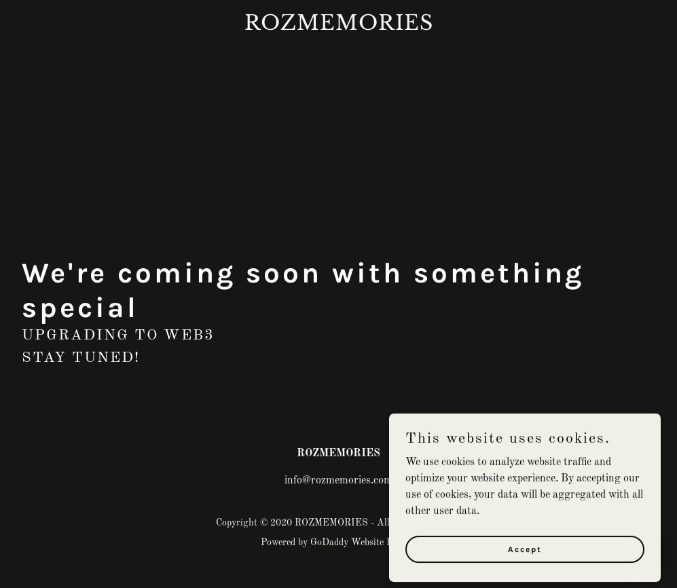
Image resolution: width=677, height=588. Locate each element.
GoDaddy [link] (329, 542)
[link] (338, 27)
